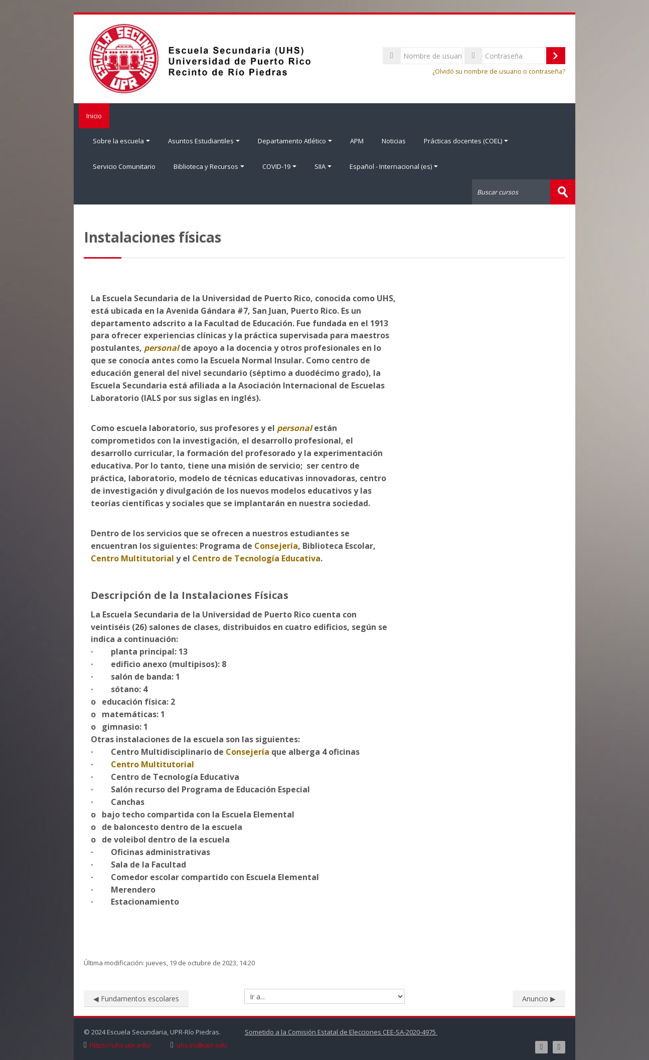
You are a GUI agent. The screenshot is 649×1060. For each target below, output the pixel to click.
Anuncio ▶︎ (539, 997)
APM (357, 140)
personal (161, 347)
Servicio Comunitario (124, 165)
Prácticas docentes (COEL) (466, 140)
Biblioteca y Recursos (209, 165)
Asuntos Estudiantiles (204, 140)
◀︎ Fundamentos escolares (136, 997)
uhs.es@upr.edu (202, 1044)
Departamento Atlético (295, 140)
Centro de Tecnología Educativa (256, 557)
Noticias (394, 140)
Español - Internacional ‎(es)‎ (394, 165)
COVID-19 (279, 165)
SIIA (323, 165)
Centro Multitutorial (132, 557)
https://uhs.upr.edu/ (120, 1044)
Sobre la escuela (121, 140)
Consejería (276, 544)
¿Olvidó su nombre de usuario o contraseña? (498, 71)
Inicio (91, 115)
